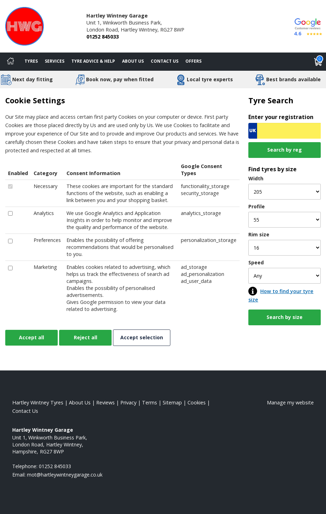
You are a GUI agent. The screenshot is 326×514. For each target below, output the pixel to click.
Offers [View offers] (193, 61)
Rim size (258, 234)
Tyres (31, 61)
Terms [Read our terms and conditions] (149, 402)
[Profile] (284, 220)
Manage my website (290, 402)
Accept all (31, 337)
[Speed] (284, 276)
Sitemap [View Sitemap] (172, 402)
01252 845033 (102, 36)
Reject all (85, 337)
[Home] (10, 62)
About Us (133, 61)
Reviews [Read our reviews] (105, 402)
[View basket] (318, 62)
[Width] (284, 192)
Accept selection (141, 337)
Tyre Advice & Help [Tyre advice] (93, 61)
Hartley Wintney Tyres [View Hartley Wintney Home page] (37, 402)
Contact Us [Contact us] (164, 61)
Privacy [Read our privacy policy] (128, 402)
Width (255, 178)
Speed (256, 262)
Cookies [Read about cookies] (196, 402)
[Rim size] (284, 248)
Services (54, 61)
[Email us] (64, 474)
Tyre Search (270, 100)
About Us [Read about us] (80, 402)
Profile (256, 206)
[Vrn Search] (284, 131)
